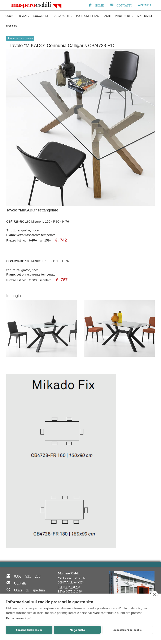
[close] (154, 594)
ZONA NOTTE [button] (63, 16)
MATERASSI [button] (146, 16)
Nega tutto (77, 630)
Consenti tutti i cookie (29, 629)
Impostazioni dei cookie (127, 629)
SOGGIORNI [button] (41, 16)
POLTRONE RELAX (87, 16)
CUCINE (10, 16)
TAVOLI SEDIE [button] (123, 16)
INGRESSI (11, 26)
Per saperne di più (18, 618)
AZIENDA (145, 5)
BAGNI (106, 16)
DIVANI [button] (24, 16)
